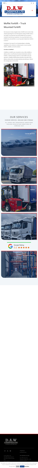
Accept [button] (18, 466)
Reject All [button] (22, 466)
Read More (27, 466)
